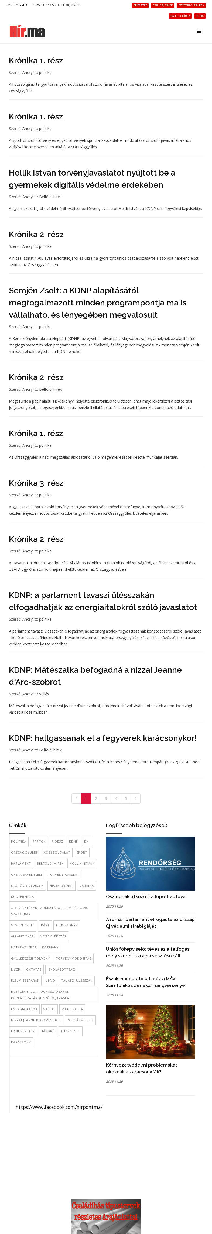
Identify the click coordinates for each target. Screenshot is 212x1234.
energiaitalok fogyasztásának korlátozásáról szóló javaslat (41, 994)
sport (81, 852)
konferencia (22, 897)
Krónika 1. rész (36, 60)
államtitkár (22, 936)
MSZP (15, 969)
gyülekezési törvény (30, 958)
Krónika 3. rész (36, 483)
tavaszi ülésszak (77, 980)
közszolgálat (57, 852)
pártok (39, 841)
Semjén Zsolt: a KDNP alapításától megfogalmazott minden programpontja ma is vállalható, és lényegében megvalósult (97, 302)
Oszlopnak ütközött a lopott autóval (146, 896)
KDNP (73, 841)
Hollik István (82, 863)
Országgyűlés (24, 852)
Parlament (21, 863)
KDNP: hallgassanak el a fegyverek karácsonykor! (103, 738)
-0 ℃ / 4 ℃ (18, 5)
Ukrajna (86, 886)
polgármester (80, 1020)
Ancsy (27, 72)
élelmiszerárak (25, 980)
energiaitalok (24, 1009)
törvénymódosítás (73, 958)
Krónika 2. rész (36, 234)
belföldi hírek (50, 863)
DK (86, 841)
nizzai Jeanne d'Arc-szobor (36, 1020)
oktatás (34, 969)
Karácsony (21, 1042)
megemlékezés (53, 936)
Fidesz (57, 841)
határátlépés (23, 947)
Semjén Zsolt (23, 925)
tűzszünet (70, 1031)
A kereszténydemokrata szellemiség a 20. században (49, 911)
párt (45, 925)
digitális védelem (27, 886)
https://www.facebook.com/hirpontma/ (59, 1107)
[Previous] (76, 798)
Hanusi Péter (23, 1031)
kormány (50, 947)
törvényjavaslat (63, 874)
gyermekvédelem (26, 874)
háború (48, 1031)
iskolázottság (61, 969)
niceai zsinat (61, 886)
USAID (50, 980)
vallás (49, 1009)
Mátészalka (72, 1009)
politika (45, 72)
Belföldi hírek (50, 196)
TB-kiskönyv (67, 925)
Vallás (44, 693)
